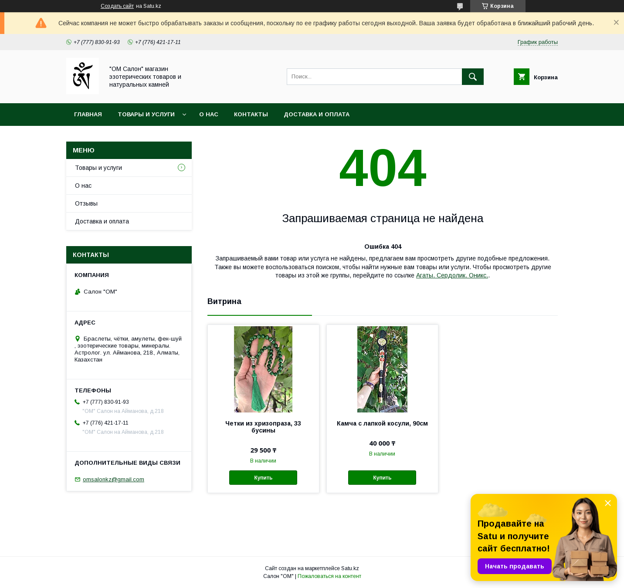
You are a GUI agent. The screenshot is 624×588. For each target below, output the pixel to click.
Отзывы (86, 203)
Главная (88, 114)
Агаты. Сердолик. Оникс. (452, 275)
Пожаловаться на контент (329, 576)
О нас (208, 114)
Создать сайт (117, 6)
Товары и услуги (146, 114)
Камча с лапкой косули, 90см (382, 423)
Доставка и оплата (316, 114)
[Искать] (473, 76)
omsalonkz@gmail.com (113, 479)
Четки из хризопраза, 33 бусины (263, 427)
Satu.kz (350, 568)
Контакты (251, 114)
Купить (263, 478)
